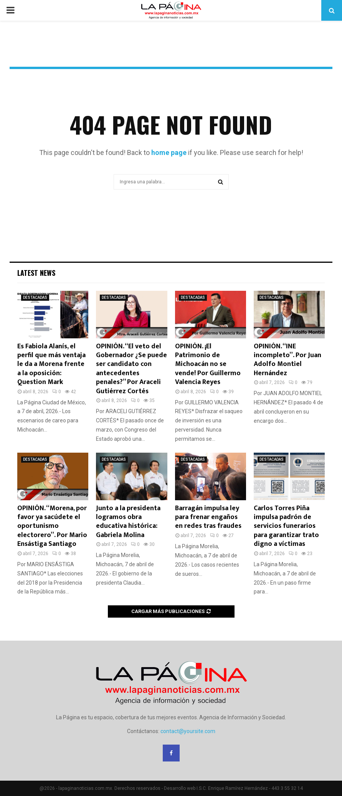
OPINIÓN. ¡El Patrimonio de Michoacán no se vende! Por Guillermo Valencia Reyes (208, 364)
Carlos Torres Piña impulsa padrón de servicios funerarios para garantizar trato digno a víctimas (286, 526)
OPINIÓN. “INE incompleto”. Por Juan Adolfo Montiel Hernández (287, 360)
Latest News (36, 273)
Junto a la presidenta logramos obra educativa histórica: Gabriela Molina (128, 522)
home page (169, 152)
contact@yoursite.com (187, 731)
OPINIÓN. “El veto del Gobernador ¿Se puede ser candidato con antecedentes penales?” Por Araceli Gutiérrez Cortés (131, 369)
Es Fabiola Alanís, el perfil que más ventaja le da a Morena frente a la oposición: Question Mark (51, 364)
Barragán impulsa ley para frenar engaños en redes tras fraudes (208, 517)
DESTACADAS (35, 297)
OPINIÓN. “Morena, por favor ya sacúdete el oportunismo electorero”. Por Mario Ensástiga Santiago (52, 526)
